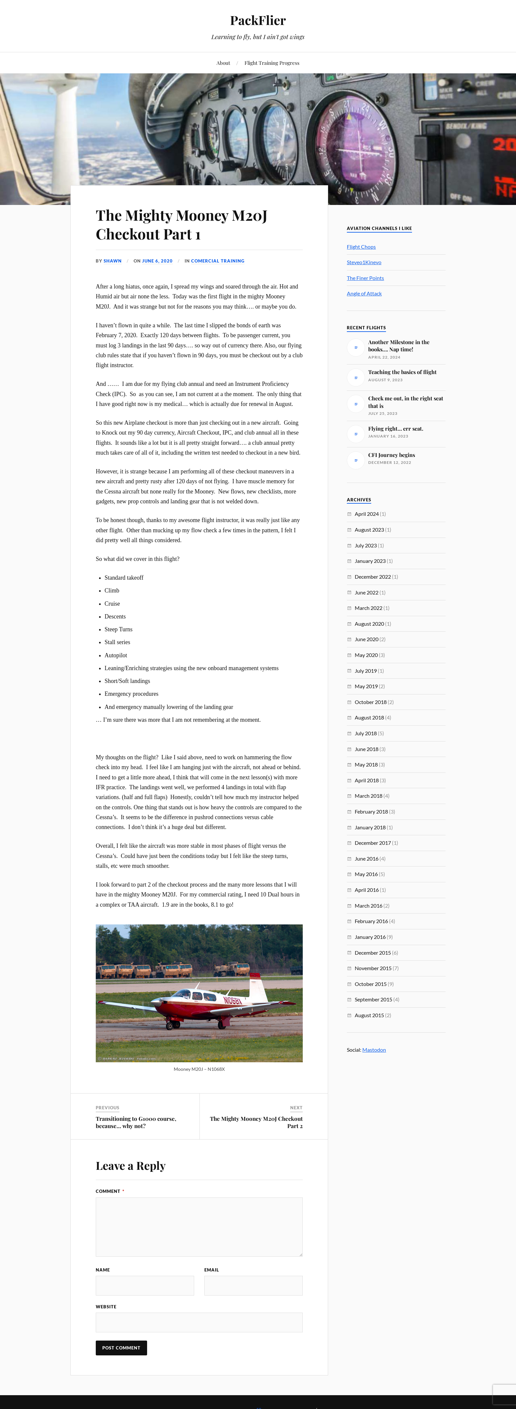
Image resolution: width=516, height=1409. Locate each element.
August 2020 (369, 623)
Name (103, 1269)
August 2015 (369, 1015)
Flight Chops (361, 246)
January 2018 (370, 827)
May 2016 (366, 874)
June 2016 (366, 858)
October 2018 (371, 702)
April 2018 (367, 780)
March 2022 (368, 608)
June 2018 (366, 749)
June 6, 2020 (157, 261)
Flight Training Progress (272, 62)
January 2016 (370, 937)
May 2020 (366, 655)
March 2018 (368, 796)
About (223, 62)
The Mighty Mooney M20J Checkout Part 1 (182, 224)
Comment (110, 1191)
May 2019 (366, 686)
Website (106, 1306)
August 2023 (369, 529)
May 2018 (366, 764)
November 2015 (373, 968)
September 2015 (373, 999)
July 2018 (366, 733)
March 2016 (368, 905)
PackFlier (258, 20)
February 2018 (371, 811)
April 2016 (367, 890)
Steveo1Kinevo (364, 262)
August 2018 (369, 717)
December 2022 (373, 576)
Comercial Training (218, 261)
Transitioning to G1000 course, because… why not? (136, 1122)
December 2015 (373, 952)
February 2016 (371, 921)
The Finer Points (365, 278)
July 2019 (366, 670)
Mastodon (374, 1049)
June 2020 (366, 639)
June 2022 (366, 592)
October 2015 (371, 984)
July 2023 (366, 545)
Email (211, 1269)
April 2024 (367, 514)
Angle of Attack (364, 293)
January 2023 (370, 561)
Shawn (113, 261)
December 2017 (373, 843)
